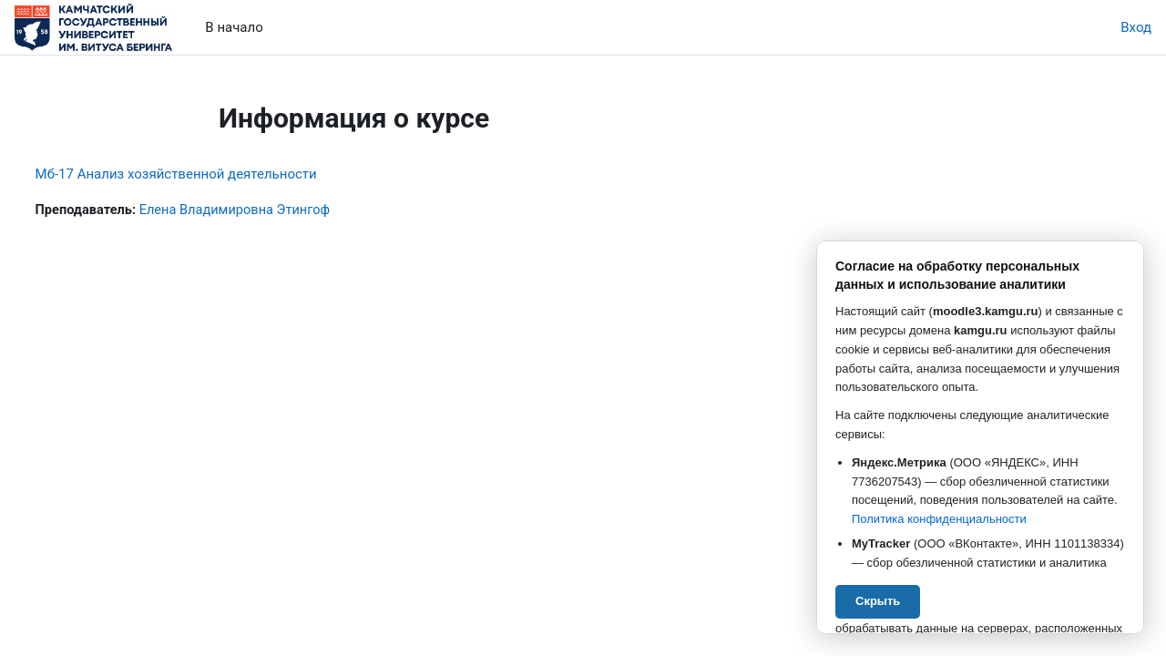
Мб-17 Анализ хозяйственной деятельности (210, 174)
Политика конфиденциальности (939, 519)
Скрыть (877, 601)
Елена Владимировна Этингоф (275, 210)
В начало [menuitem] (233, 27)
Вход (1135, 27)
